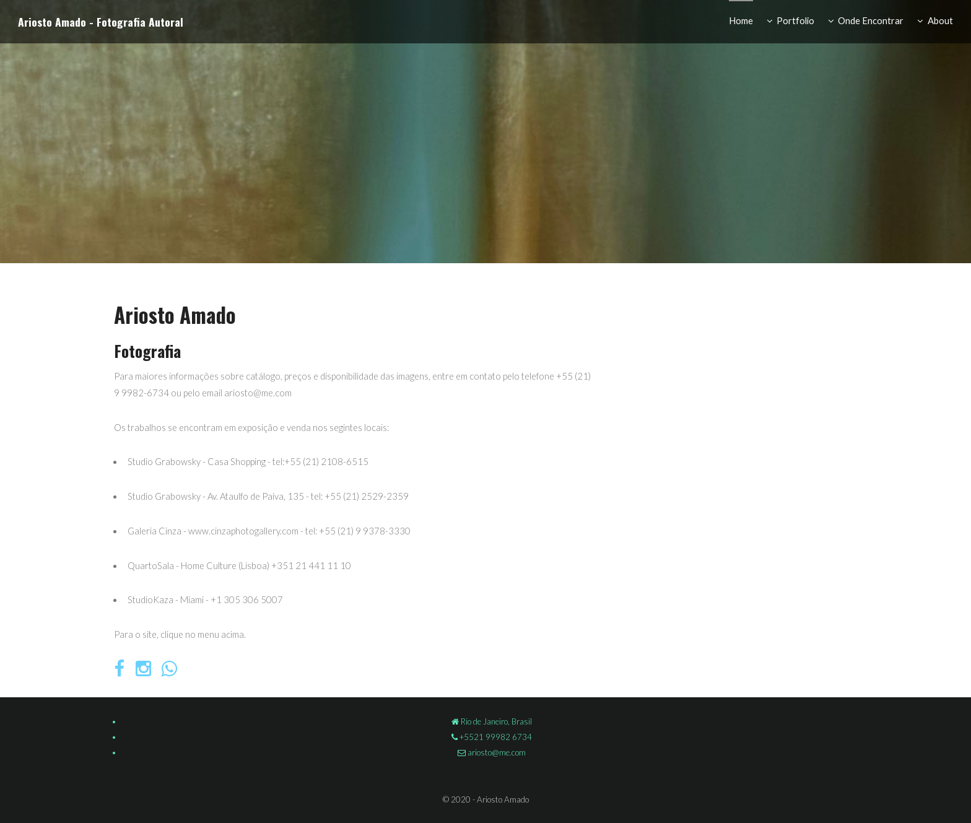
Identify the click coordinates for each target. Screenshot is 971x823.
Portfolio (795, 20)
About (940, 20)
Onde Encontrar (871, 20)
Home (741, 20)
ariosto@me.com (496, 752)
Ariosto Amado (52, 22)
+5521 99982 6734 (495, 737)
